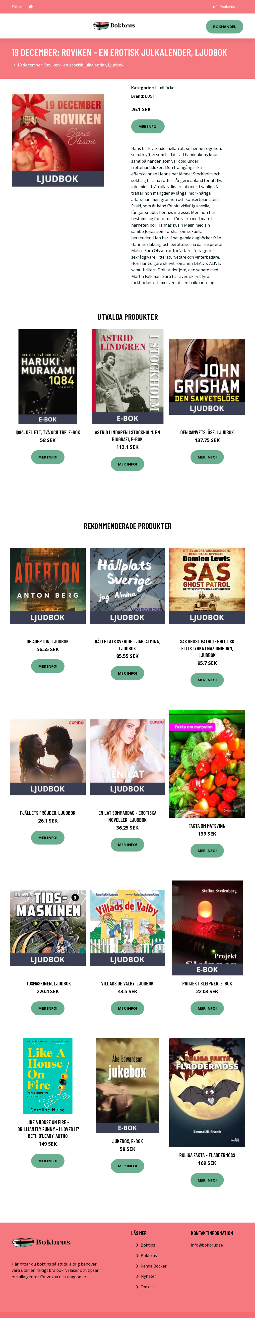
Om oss (148, 1287)
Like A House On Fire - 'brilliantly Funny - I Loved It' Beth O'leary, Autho (47, 1129)
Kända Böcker (154, 1266)
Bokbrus (149, 1255)
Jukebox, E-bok (127, 1141)
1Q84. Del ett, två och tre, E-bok (47, 432)
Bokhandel (224, 26)
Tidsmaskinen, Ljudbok (48, 983)
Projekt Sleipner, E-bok (207, 983)
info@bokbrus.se (225, 6)
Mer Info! (147, 126)
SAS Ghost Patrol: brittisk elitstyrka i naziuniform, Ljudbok (207, 648)
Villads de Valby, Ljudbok (127, 983)
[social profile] (31, 6)
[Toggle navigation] (18, 26)
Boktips (148, 1245)
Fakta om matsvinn (207, 826)
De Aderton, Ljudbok (48, 641)
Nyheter (148, 1276)
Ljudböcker (165, 87)
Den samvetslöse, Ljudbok (207, 432)
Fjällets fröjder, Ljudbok (47, 813)
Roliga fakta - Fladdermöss (207, 1155)
